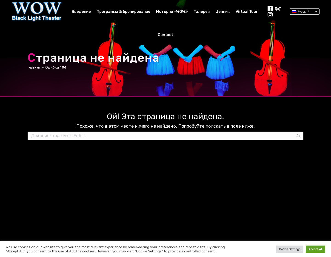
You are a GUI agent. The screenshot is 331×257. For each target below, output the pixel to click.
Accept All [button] (315, 249)
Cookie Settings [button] (290, 249)
